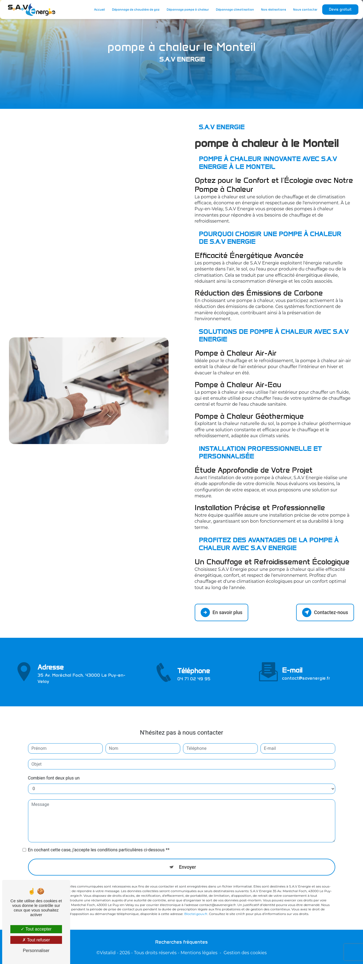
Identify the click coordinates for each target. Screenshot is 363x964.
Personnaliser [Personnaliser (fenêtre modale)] (36, 950)
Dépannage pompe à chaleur (187, 9)
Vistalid (108, 952)
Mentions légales (199, 952)
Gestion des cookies (245, 952)
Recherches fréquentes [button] (181, 941)
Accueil (98, 9)
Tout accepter (36, 929)
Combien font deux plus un (54, 762)
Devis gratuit (339, 9)
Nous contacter (304, 9)
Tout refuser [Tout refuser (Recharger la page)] (36, 940)
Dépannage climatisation (234, 9)
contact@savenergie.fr (306, 662)
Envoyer (187, 852)
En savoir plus (223, 612)
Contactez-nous (323, 612)
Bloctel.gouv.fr (195, 899)
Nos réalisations (272, 9)
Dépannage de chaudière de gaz (135, 9)
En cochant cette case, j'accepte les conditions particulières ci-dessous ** (99, 834)
